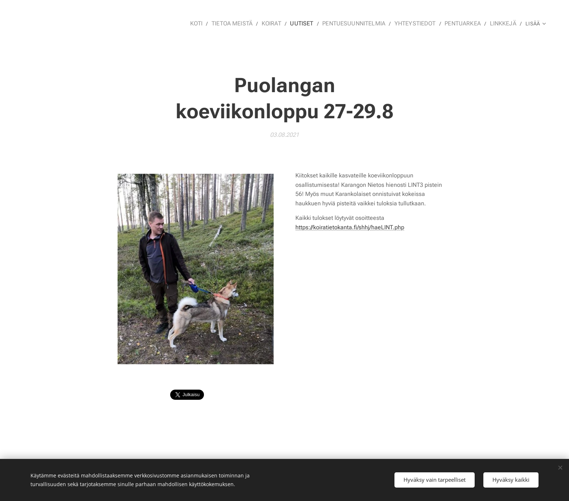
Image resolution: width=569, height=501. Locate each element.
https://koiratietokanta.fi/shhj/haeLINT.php (349, 227)
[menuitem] (212, 24)
